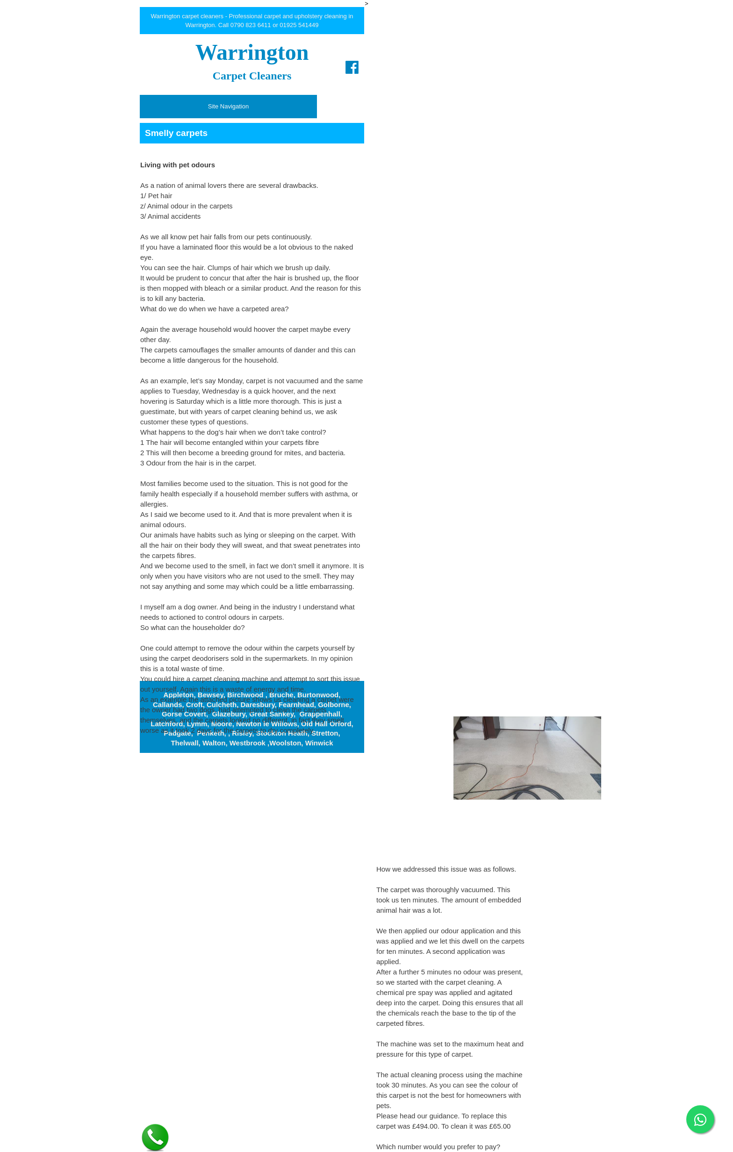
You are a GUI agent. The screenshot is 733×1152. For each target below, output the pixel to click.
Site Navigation (228, 106)
